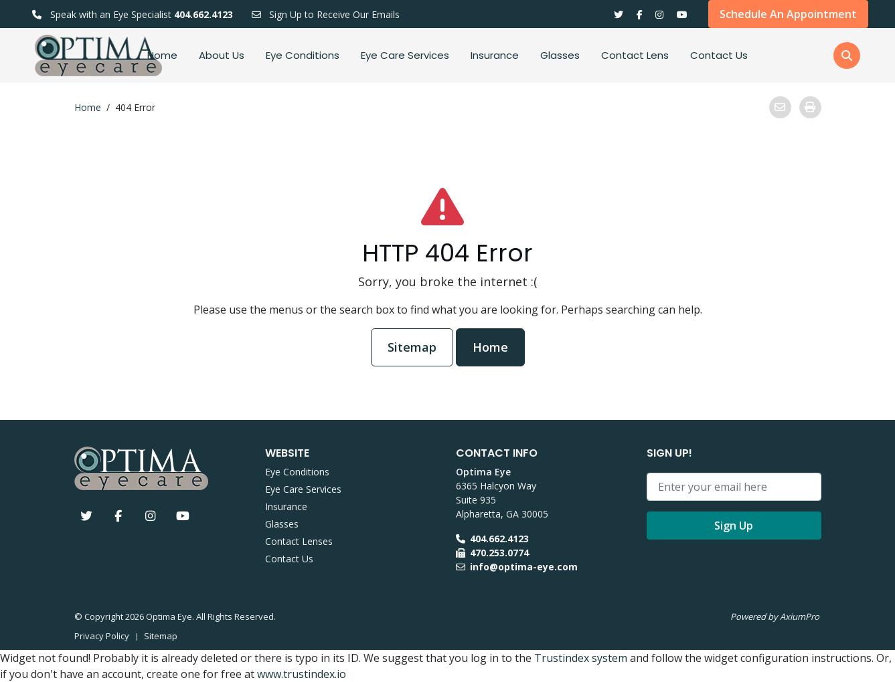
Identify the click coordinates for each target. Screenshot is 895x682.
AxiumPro (799, 616)
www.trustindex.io (301, 674)
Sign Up (733, 525)
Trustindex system (580, 658)
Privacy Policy (101, 636)
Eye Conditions (302, 55)
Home (162, 55)
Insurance (495, 55)
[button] (846, 55)
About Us (221, 55)
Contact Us (719, 55)
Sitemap (412, 347)
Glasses (560, 55)
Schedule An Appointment (788, 14)
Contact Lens (635, 55)
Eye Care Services (405, 55)
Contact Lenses (299, 541)
